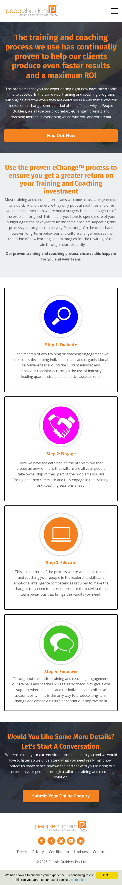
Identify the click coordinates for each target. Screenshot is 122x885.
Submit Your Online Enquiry (61, 796)
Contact (99, 851)
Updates (81, 851)
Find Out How (61, 135)
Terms (21, 851)
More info (77, 879)
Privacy (38, 851)
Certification (59, 851)
